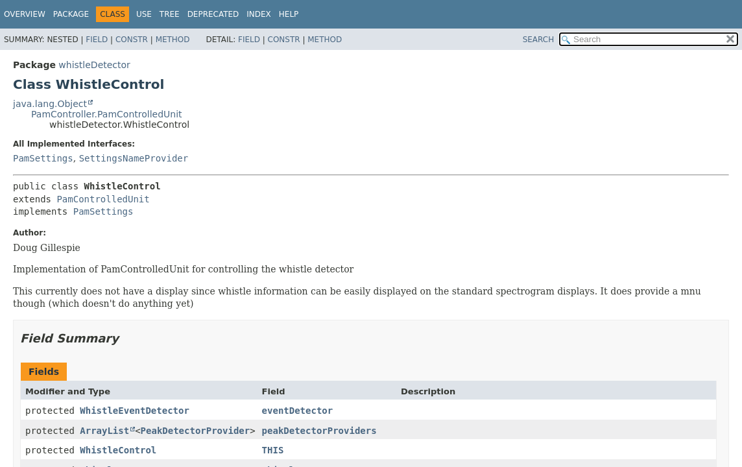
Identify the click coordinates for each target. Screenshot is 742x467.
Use (144, 14)
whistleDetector (94, 65)
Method (173, 39)
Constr (131, 39)
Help (289, 14)
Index (258, 14)
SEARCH (539, 39)
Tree (170, 14)
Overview (24, 14)
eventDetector (297, 410)
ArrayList (104, 430)
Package (71, 14)
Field (97, 39)
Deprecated (213, 14)
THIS (273, 450)
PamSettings (43, 158)
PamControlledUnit (102, 199)
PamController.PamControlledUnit (106, 114)
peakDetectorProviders (319, 430)
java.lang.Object (50, 104)
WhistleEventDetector (134, 410)
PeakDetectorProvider (195, 430)
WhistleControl (118, 450)
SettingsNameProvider (134, 158)
